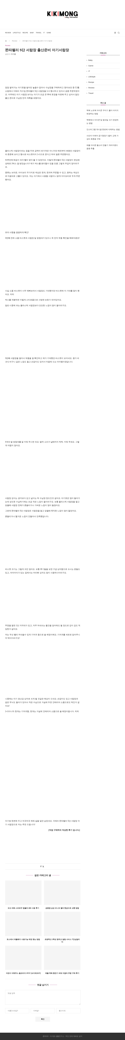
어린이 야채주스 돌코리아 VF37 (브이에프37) (23, 973)
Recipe (25, 33)
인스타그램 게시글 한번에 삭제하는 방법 (103, 129)
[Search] (118, 32)
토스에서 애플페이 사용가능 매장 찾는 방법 (23, 939)
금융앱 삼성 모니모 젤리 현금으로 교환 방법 (62, 908)
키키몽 (13, 54)
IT (44, 33)
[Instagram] (115, 32)
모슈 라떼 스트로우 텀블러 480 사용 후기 (23, 908)
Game (49, 33)
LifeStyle (17, 33)
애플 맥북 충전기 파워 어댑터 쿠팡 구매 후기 (62, 973)
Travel (38, 33)
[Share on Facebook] (40, 866)
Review (8, 33)
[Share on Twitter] (43, 866)
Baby (32, 33)
